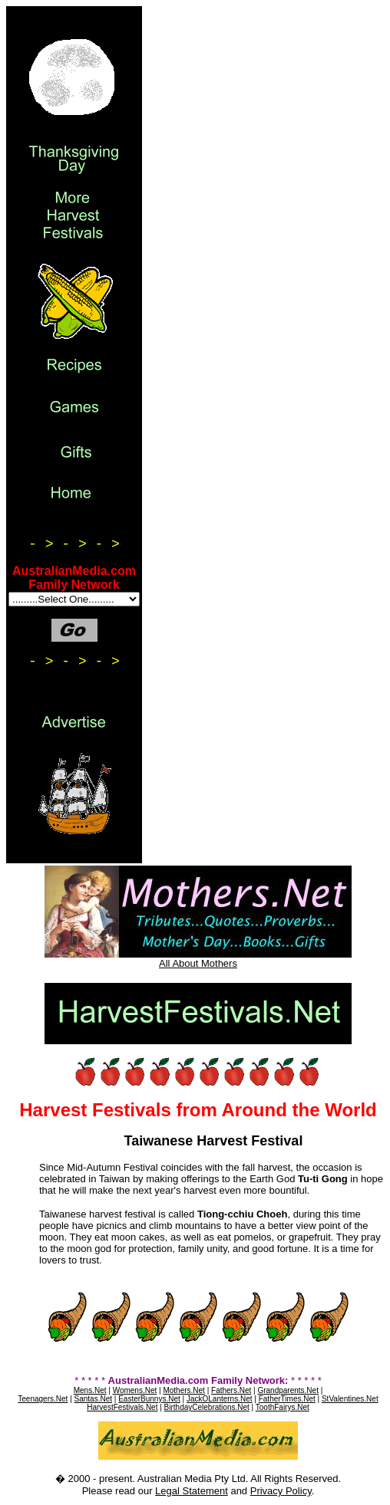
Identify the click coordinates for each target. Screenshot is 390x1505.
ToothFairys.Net (282, 1407)
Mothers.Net (183, 1390)
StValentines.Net (350, 1399)
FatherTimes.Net (287, 1399)
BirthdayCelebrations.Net (207, 1407)
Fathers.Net (231, 1390)
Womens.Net (135, 1390)
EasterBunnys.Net (149, 1399)
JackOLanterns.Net (220, 1399)
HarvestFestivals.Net (122, 1407)
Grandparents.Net (288, 1390)
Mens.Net (90, 1390)
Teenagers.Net (43, 1399)
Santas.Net (93, 1399)
